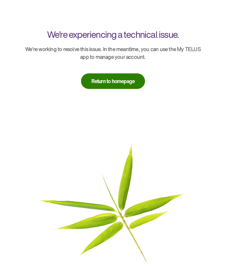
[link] (113, 81)
